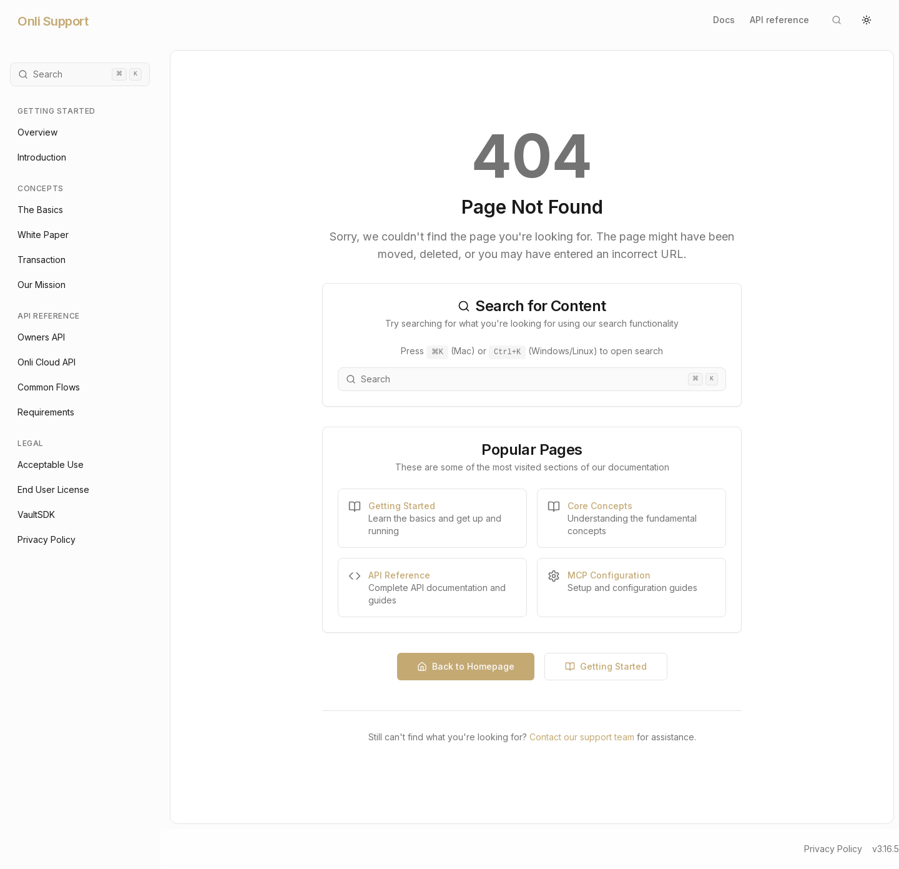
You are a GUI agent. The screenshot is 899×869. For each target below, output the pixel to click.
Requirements (45, 412)
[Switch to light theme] (866, 19)
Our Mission (41, 284)
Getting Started (606, 666)
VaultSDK (36, 514)
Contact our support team (581, 737)
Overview (37, 132)
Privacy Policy (46, 539)
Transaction (41, 259)
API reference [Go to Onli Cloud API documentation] (779, 19)
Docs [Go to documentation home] (724, 19)
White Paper (43, 234)
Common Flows (48, 387)
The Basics (40, 209)
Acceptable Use (50, 464)
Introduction (41, 157)
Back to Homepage (465, 666)
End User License (53, 489)
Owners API (41, 337)
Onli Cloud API (46, 362)
